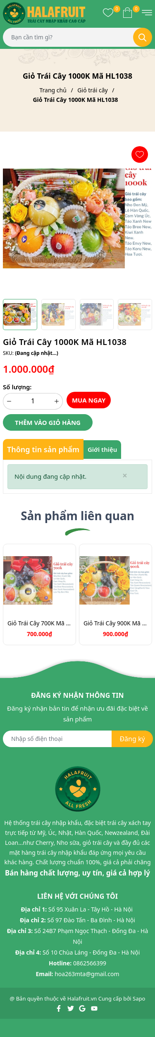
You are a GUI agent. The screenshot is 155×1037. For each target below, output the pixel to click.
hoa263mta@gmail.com (87, 974)
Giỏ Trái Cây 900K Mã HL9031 (115, 623)
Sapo (139, 998)
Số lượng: (17, 387)
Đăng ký (132, 738)
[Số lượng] (33, 401)
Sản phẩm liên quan (77, 515)
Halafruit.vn (82, 998)
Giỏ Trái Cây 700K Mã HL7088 (39, 623)
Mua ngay (89, 400)
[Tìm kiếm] (142, 37)
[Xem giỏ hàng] (127, 12)
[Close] (124, 475)
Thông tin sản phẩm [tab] (43, 449)
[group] (77, 218)
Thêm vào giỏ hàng (48, 422)
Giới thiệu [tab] (102, 449)
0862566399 (89, 963)
